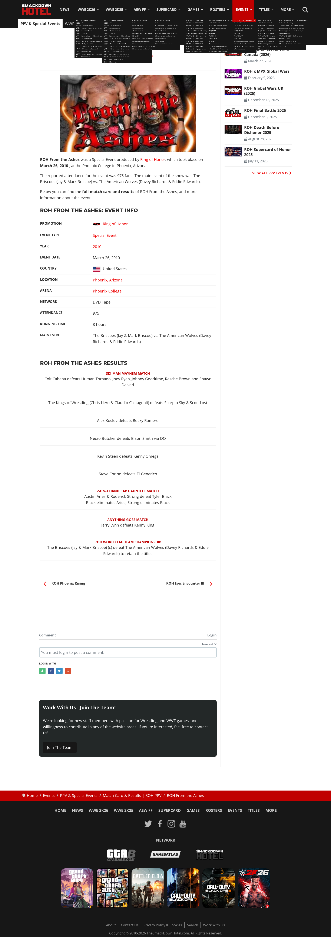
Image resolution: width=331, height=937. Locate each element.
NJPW (148, 23)
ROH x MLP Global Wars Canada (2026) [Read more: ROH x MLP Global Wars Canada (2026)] (266, 52)
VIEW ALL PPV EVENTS (271, 173)
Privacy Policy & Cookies (162, 925)
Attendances (209, 23)
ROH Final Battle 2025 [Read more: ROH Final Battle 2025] (265, 110)
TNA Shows (127, 23)
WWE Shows (76, 23)
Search (192, 925)
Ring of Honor (152, 159)
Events (242, 9)
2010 (97, 246)
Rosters (217, 9)
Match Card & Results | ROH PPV (127, 55)
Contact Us (130, 925)
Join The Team (60, 747)
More (286, 9)
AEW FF (140, 9)
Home (60, 810)
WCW (175, 23)
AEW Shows (102, 23)
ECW (189, 23)
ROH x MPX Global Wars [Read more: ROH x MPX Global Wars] (266, 71)
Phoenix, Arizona (108, 280)
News (64, 9)
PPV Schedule (236, 23)
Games (193, 9)
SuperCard (166, 9)
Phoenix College (107, 291)
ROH (161, 23)
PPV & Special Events (40, 23)
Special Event (104, 235)
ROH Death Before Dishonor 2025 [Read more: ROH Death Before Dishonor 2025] (261, 130)
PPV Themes (265, 23)
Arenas (287, 23)
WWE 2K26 (86, 9)
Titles (264, 9)
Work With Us (214, 925)
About (111, 925)
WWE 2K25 (114, 9)
